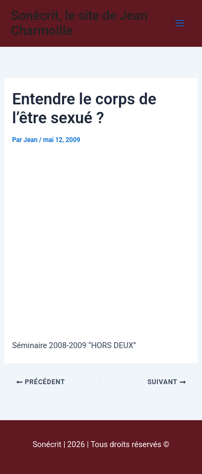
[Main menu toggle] (180, 23)
